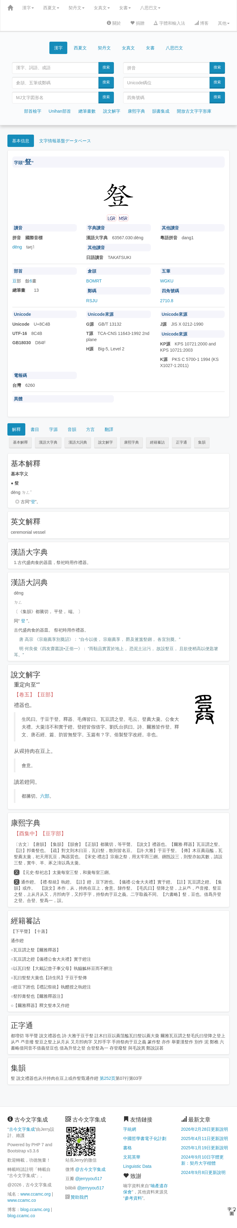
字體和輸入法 (169, 23)
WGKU (167, 280)
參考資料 (133, 1198)
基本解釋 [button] (20, 442)
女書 (125, 7)
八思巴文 (150, 7)
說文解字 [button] (105, 442)
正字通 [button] (181, 442)
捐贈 (137, 23)
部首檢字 (32, 111)
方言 (90, 429)
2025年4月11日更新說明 (204, 1138)
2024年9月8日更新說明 (203, 1172)
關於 (114, 23)
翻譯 (109, 429)
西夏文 (51, 7)
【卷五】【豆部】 (35, 695)
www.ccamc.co (21, 1200)
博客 (201, 23)
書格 (127, 1147)
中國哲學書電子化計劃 (144, 1138)
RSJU (92, 300)
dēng (17, 246)
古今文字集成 (22, 1129)
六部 (44, 796)
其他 (224, 23)
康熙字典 (136, 111)
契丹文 (77, 7)
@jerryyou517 (88, 1178)
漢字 (28, 7)
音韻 (72, 429)
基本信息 (20, 140)
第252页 (107, 1078)
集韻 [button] (202, 442)
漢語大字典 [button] (48, 442)
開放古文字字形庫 (194, 111)
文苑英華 (131, 1157)
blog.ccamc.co (21, 1215)
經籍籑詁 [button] (157, 442)
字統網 (129, 1129)
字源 (53, 429)
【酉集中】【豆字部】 (40, 834)
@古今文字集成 (90, 1169)
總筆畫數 (87, 111)
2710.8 (166, 300)
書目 (35, 429)
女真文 (102, 7)
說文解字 (111, 111)
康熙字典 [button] (131, 442)
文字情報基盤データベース (65, 140)
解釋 (16, 429)
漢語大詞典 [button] (78, 442)
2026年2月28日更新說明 (204, 1129)
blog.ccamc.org (35, 1209)
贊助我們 (79, 1197)
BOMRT (94, 280)
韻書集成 (160, 111)
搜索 (106, 67)
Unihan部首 (60, 111)
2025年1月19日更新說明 (204, 1147)
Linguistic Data (137, 1166)
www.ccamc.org (35, 1194)
